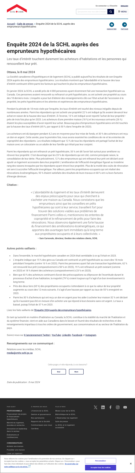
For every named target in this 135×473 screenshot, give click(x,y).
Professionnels (14, 411)
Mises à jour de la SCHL (65, 411)
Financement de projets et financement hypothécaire (16, 416)
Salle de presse (25, 23)
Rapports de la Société (40, 421)
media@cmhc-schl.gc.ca (20, 352)
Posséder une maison (16, 450)
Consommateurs (14, 443)
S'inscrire (113, 6)
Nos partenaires (37, 418)
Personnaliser (100, 461)
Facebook (77, 335)
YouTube (56, 335)
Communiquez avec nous (41, 425)
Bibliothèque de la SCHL (65, 414)
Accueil (11, 23)
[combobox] (91, 11)
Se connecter (101, 6)
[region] (67, 464)
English (124, 6)
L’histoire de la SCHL (39, 411)
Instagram (90, 335)
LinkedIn (66, 335)
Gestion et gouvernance (41, 414)
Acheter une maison (15, 446)
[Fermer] (131, 464)
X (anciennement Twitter (37, 335)
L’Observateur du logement (66, 418)
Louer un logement (14, 453)
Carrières (35, 429)
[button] (110, 11)
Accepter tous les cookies (101, 468)
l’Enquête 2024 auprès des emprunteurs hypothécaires (62, 310)
